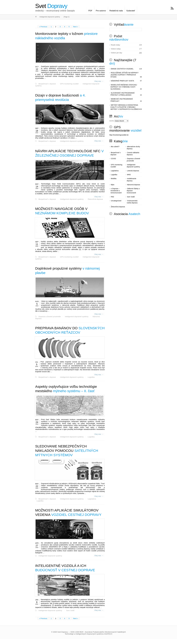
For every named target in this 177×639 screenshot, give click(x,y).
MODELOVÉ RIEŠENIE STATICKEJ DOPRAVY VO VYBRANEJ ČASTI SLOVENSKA (124, 87)
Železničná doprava (94, 199)
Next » (75, 27)
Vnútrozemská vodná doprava (132, 202)
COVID (113, 158)
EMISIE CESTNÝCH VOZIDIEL (122, 69)
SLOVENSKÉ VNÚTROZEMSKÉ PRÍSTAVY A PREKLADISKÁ (123, 94)
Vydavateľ (130, 9)
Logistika (90, 376)
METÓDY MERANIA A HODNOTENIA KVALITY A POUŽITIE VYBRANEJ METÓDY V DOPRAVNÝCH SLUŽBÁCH (125, 107)
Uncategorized (116, 201)
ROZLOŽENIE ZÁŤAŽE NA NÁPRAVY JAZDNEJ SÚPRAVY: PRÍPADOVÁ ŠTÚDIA (125, 75)
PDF (90, 9)
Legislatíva (91, 498)
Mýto (112, 185)
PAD (112, 197)
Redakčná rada (116, 9)
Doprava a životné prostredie (49, 316)
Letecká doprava (133, 171)
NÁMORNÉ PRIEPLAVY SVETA (122, 81)
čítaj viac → (99, 81)
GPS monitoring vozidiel (68, 84)
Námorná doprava (133, 185)
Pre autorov (101, 9)
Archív (111, 121)
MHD (129, 175)
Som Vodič (70, 610)
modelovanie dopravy (131, 180)
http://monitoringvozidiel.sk (118, 135)
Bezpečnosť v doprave (47, 84)
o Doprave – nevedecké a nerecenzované (116, 191)
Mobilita (113, 178)
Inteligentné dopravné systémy (71, 141)
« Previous (43, 27)
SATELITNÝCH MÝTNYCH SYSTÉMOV (66, 450)
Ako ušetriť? (115, 146)
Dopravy (51, 6)
